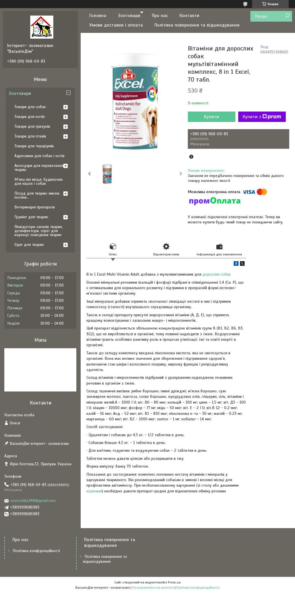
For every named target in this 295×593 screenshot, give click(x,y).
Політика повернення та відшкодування (196, 25)
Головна (97, 15)
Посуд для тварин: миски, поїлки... (37, 195)
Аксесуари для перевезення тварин (39, 167)
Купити (211, 117)
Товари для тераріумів (34, 146)
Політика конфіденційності (36, 550)
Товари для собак (30, 106)
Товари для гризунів (32, 126)
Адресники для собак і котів (39, 155)
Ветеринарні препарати (34, 207)
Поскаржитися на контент (153, 588)
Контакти (189, 15)
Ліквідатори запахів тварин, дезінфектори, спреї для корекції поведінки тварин (38, 230)
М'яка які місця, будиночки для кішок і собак (38, 181)
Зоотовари (129, 15)
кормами (94, 491)
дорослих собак (217, 274)
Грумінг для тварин (31, 216)
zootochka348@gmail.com (33, 500)
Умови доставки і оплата (116, 25)
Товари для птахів (30, 136)
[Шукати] (287, 16)
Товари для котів (29, 116)
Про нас (160, 15)
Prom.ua (174, 582)
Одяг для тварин (29, 244)
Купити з (262, 117)
